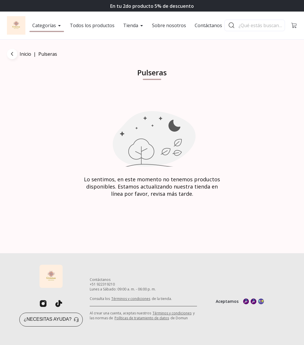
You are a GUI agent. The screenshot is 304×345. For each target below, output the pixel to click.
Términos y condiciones (130, 298)
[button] (294, 25)
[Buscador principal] (261, 25)
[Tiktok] (59, 303)
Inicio (25, 54)
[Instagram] (43, 303)
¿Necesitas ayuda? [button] (51, 319)
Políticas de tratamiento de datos (142, 318)
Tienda (133, 25)
